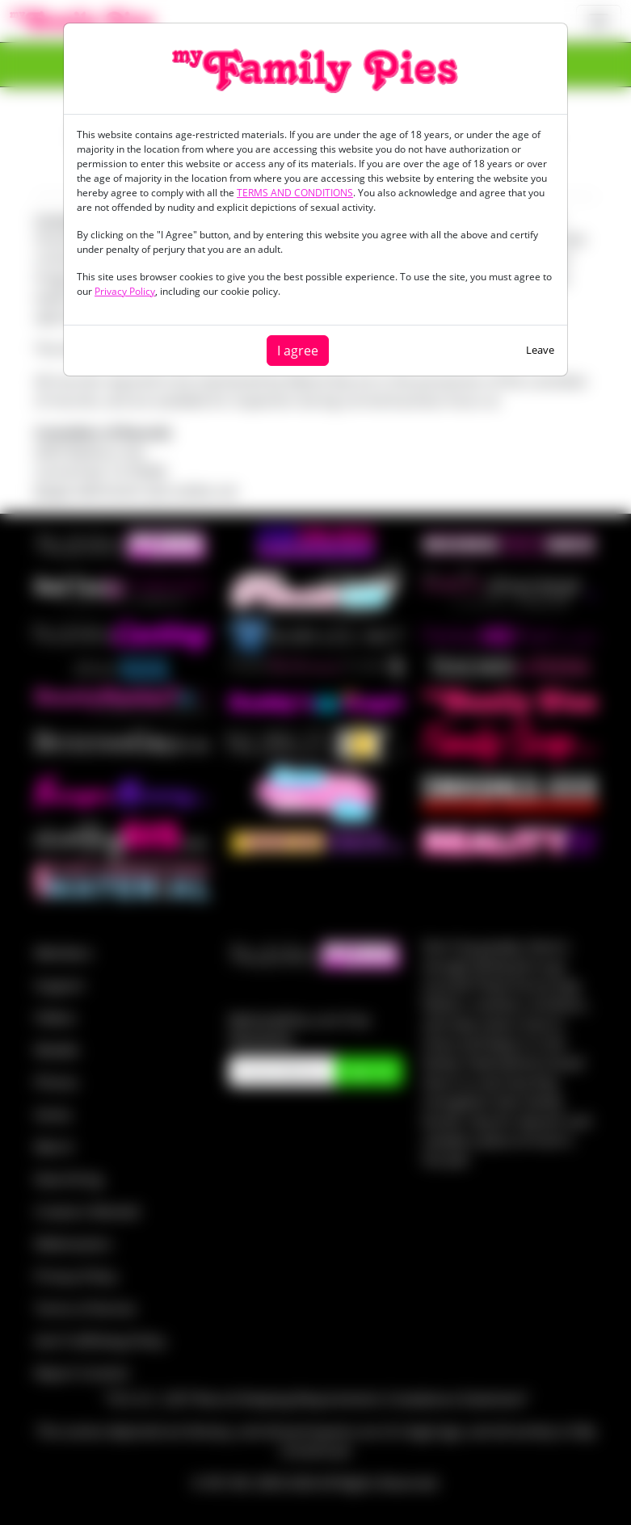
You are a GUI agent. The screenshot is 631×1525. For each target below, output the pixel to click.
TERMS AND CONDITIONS (295, 193)
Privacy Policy (125, 291)
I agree (297, 350)
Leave (540, 349)
